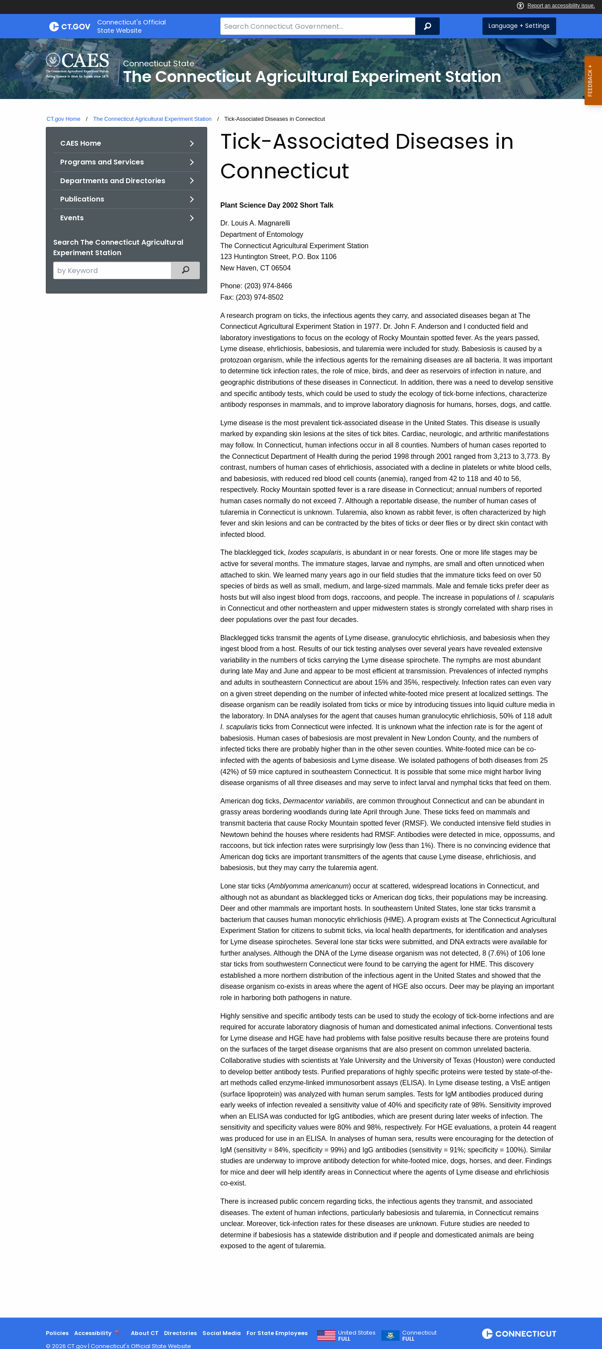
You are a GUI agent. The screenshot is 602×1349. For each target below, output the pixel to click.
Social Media (221, 1333)
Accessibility (93, 1333)
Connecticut (419, 1336)
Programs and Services (102, 162)
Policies (57, 1333)
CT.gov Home (64, 119)
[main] (301, 678)
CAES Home (80, 143)
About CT (145, 1333)
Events (72, 218)
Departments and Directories (112, 181)
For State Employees (277, 1333)
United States (357, 1336)
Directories (180, 1333)
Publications (82, 199)
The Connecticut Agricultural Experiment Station (152, 119)
